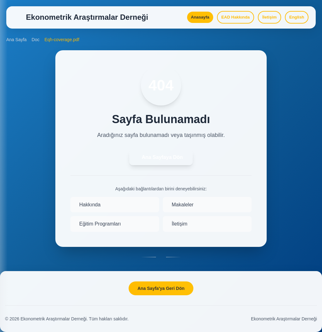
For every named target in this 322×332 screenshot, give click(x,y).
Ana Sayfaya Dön (162, 164)
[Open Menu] (18, 20)
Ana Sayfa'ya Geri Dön (161, 288)
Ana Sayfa (16, 47)
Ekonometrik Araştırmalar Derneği (284, 318)
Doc (36, 47)
